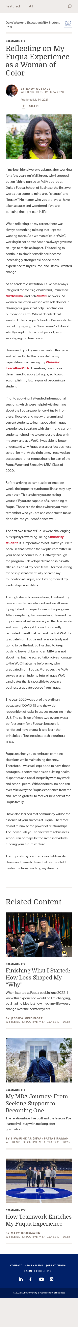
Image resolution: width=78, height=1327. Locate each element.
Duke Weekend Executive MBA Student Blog (33, 24)
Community (16, 41)
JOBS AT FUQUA (56, 1265)
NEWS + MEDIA (34, 1265)
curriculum (14, 296)
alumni (41, 296)
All (31, 6)
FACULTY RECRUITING (38, 1271)
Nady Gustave (38, 88)
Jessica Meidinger (27, 1018)
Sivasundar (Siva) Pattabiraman (40, 1138)
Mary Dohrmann (26, 1233)
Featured (13, 6)
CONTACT (16, 1265)
